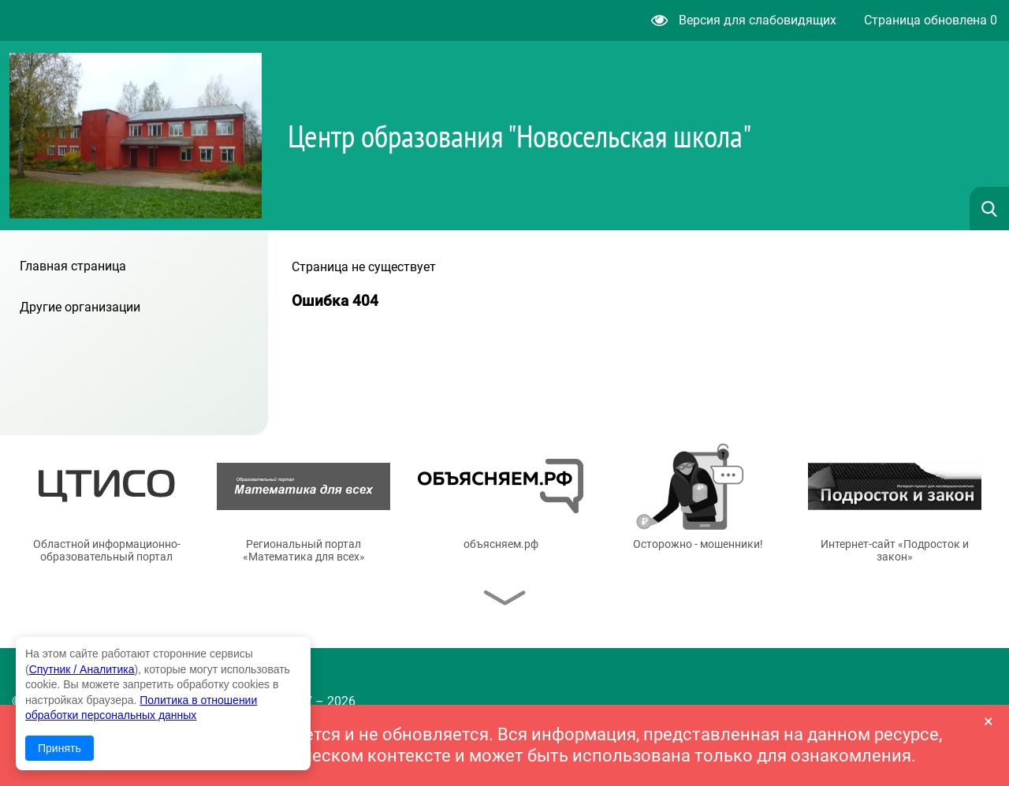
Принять (59, 748)
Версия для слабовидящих (743, 20)
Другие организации (80, 307)
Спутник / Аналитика (82, 669)
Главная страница (73, 266)
